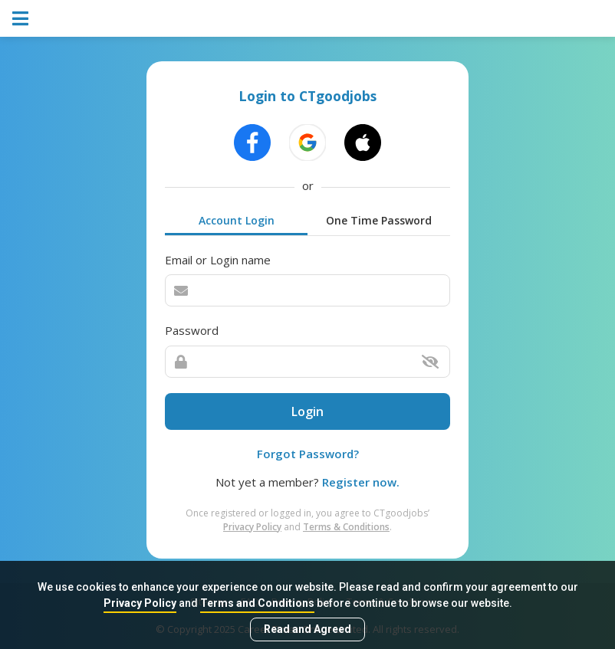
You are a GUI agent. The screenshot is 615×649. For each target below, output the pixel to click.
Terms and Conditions (257, 603)
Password (192, 330)
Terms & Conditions (346, 526)
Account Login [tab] (237, 220)
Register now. (361, 482)
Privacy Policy (140, 603)
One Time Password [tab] (379, 220)
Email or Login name (218, 259)
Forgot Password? (308, 453)
